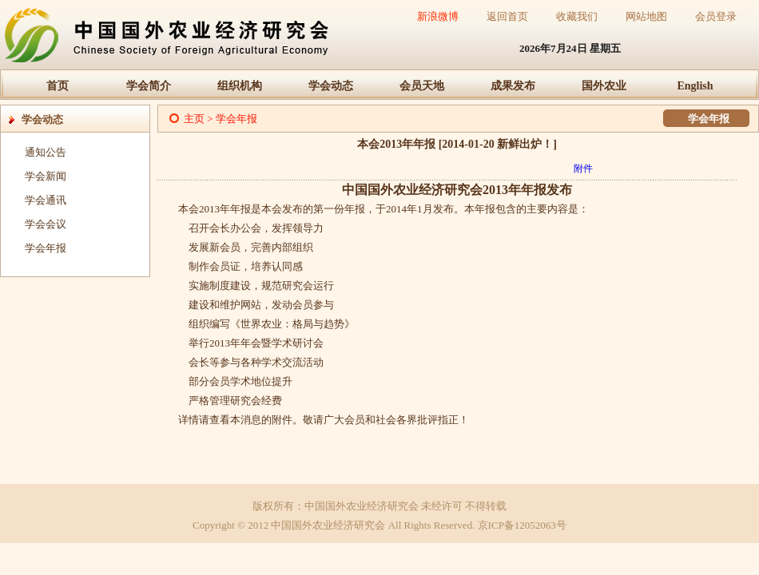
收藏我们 (577, 16)
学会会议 (45, 224)
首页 (57, 86)
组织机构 (239, 86)
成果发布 (513, 86)
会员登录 (716, 16)
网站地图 (646, 16)
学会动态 (330, 86)
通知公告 (45, 152)
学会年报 (45, 248)
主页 (194, 119)
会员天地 (421, 86)
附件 (583, 168)
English (695, 86)
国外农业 (604, 86)
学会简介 (148, 86)
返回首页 (507, 16)
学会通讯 (45, 200)
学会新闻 (45, 176)
